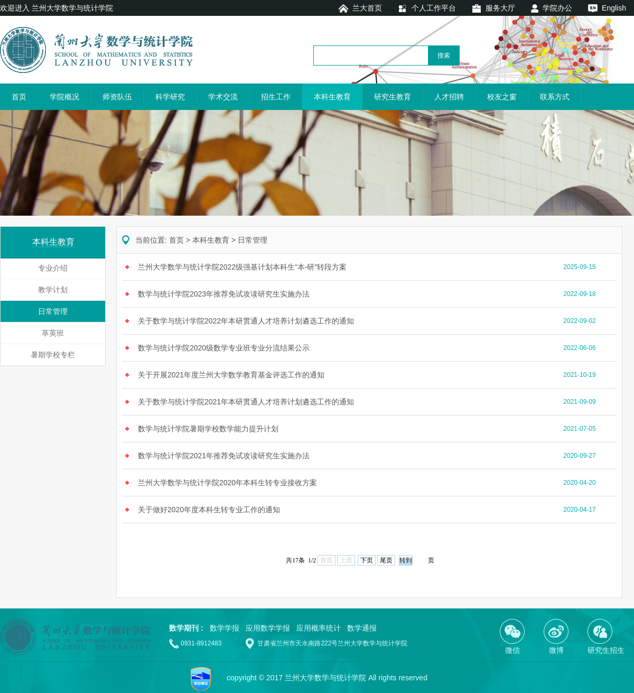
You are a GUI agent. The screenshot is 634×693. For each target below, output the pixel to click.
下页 (366, 560)
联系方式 (555, 97)
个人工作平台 (434, 8)
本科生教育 (332, 97)
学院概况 (64, 97)
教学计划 (53, 289)
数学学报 (224, 628)
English (614, 8)
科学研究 (170, 97)
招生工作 (276, 97)
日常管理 (53, 311)
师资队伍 (117, 97)
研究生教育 (392, 97)
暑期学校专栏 (53, 354)
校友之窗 (502, 97)
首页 (19, 97)
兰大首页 (367, 8)
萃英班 (53, 333)
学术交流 (223, 97)
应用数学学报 (268, 628)
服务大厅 (500, 8)
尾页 (386, 560)
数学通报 (362, 628)
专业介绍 (53, 268)
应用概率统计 (318, 628)
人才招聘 (449, 97)
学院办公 (557, 8)
